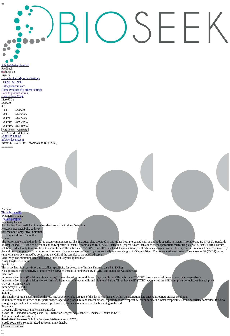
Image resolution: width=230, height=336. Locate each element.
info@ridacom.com (14, 86)
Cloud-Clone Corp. (12, 96)
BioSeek (6, 218)
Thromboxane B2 (11, 212)
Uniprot (16, 218)
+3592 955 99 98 (12, 82)
